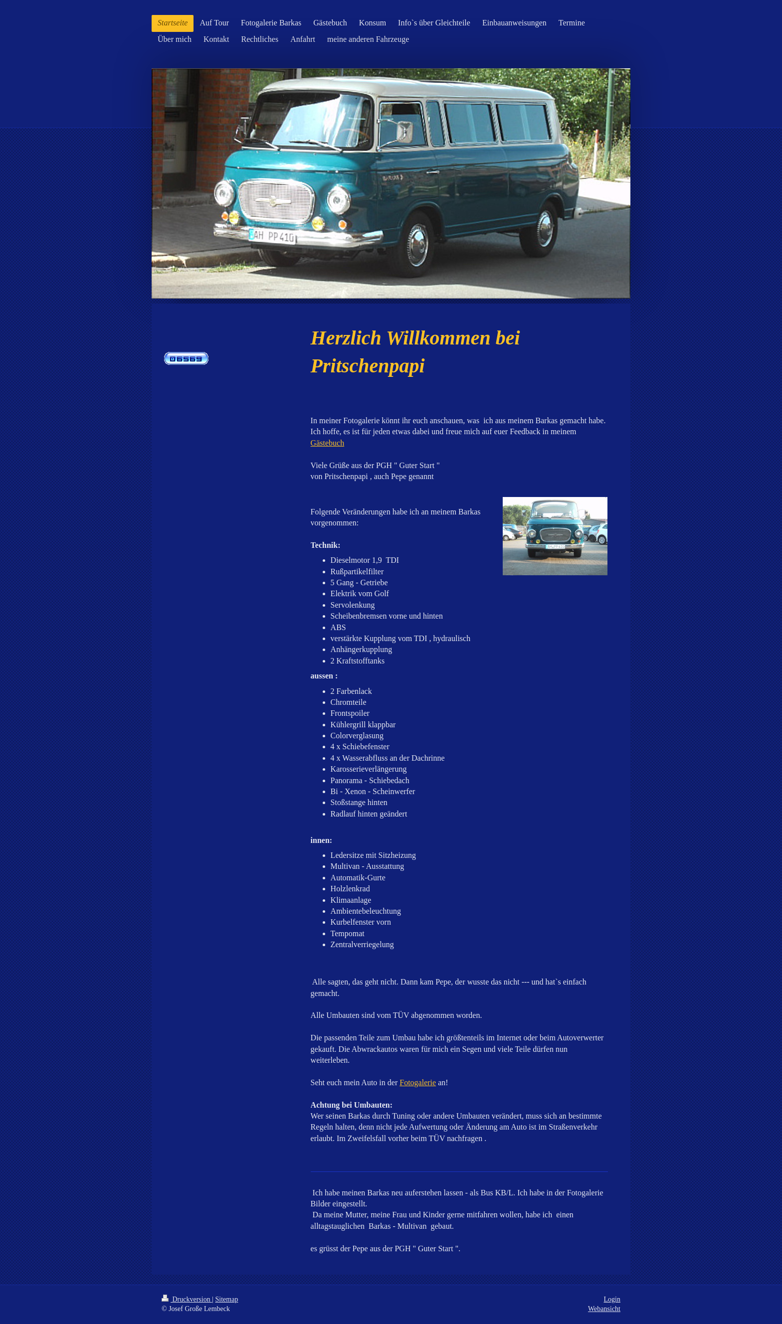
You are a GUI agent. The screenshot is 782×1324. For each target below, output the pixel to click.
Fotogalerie (417, 1082)
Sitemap (226, 1299)
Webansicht (604, 1309)
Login (612, 1299)
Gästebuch (328, 443)
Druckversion (187, 1299)
